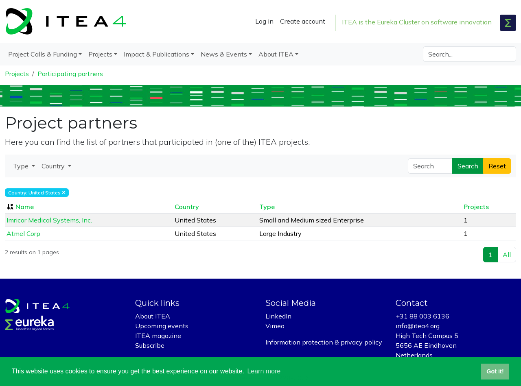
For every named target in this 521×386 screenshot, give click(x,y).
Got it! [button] (494, 371)
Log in (264, 21)
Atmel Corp (23, 233)
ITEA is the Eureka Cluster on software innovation (417, 22)
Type (267, 207)
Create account (302, 21)
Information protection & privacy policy (323, 342)
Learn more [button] (263, 371)
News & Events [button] (224, 54)
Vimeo (275, 326)
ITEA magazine (158, 335)
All (507, 255)
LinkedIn (278, 316)
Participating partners (70, 74)
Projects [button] (100, 54)
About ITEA (152, 316)
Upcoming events (161, 326)
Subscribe (149, 345)
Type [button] (21, 166)
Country (187, 207)
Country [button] (54, 166)
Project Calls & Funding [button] (42, 54)
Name (24, 207)
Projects (17, 74)
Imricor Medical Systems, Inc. (49, 220)
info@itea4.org (418, 326)
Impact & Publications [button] (156, 54)
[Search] (469, 54)
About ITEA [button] (275, 54)
